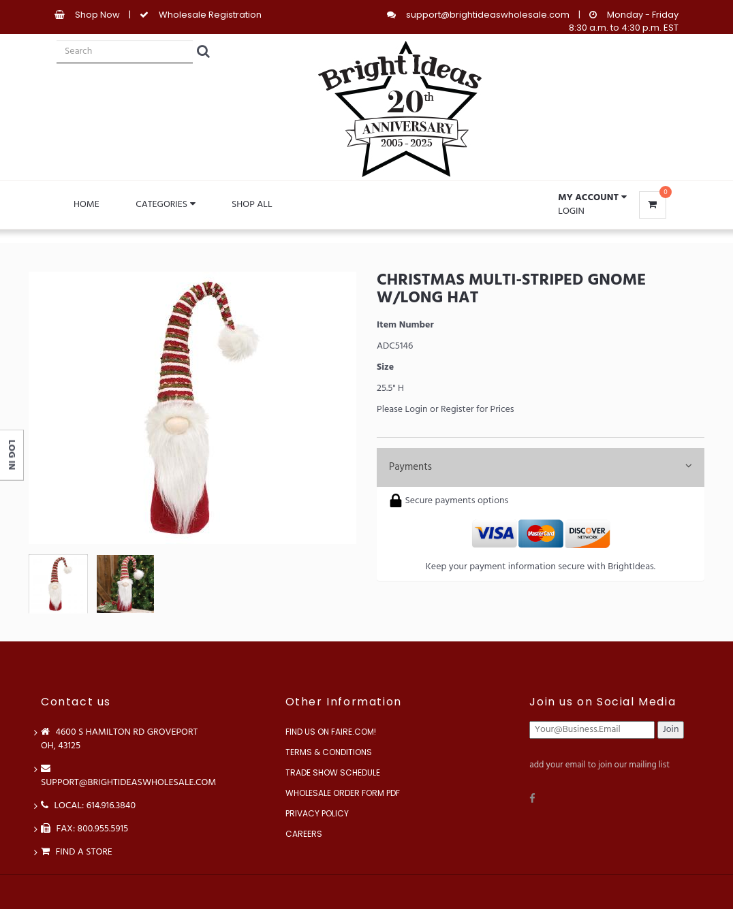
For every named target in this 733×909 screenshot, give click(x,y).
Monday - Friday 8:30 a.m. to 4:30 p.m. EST (624, 21)
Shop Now (97, 14)
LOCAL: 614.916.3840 (88, 806)
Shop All (252, 204)
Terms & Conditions (328, 752)
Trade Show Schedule (332, 772)
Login (571, 211)
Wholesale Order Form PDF (342, 793)
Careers (303, 834)
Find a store (76, 852)
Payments (540, 467)
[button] (592, 198)
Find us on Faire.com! (330, 731)
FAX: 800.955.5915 (84, 829)
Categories (165, 204)
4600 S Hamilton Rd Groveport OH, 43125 (119, 739)
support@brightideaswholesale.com (488, 14)
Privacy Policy (317, 813)
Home (86, 204)
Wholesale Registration (210, 14)
